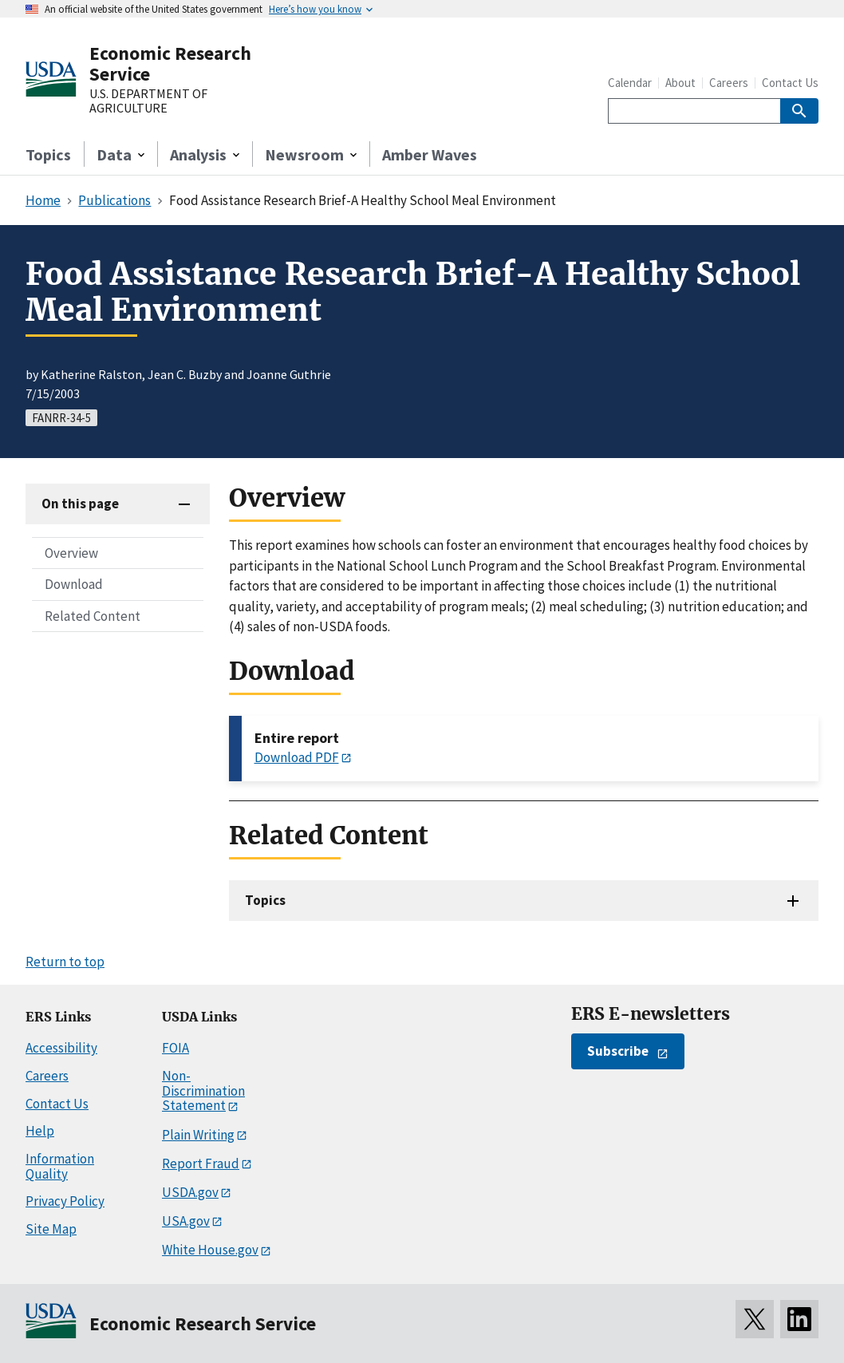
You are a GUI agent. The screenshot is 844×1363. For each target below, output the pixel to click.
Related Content (92, 616)
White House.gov (210, 1249)
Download (74, 584)
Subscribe (618, 1051)
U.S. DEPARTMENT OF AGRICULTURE (148, 101)
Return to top (65, 961)
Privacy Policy (65, 1201)
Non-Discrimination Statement (203, 1090)
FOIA (175, 1048)
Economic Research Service (170, 63)
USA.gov (186, 1221)
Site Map (51, 1229)
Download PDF (296, 757)
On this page (80, 503)
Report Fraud (200, 1163)
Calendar (630, 82)
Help (40, 1131)
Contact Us (790, 82)
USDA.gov (190, 1192)
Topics (48, 154)
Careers (728, 82)
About (680, 82)
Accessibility (61, 1048)
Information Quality (60, 1166)
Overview (71, 553)
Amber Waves (429, 154)
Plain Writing (198, 1135)
